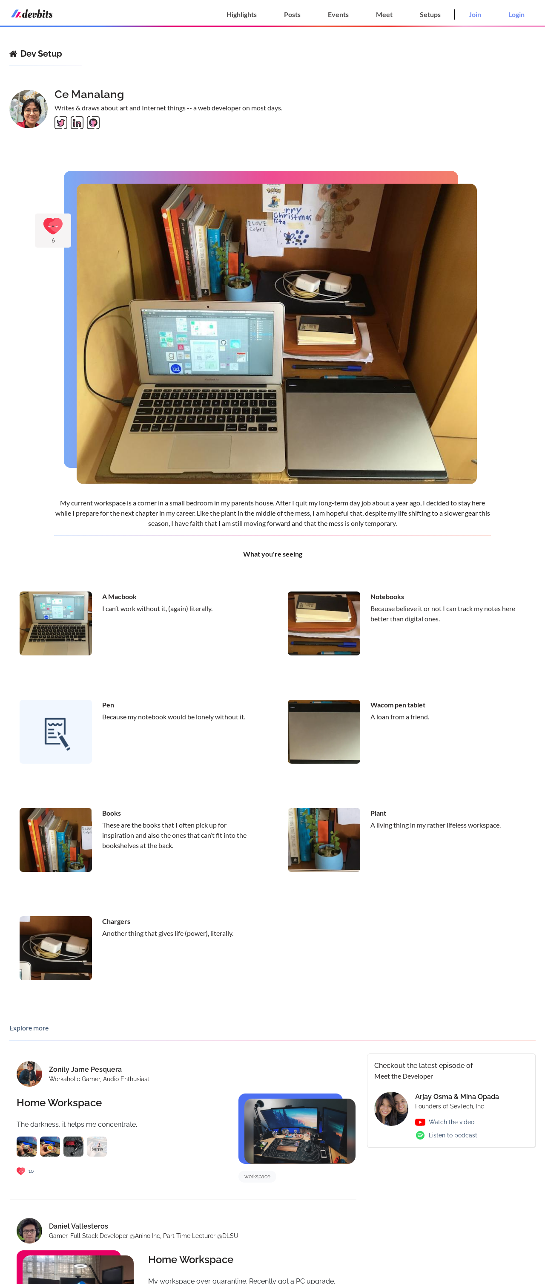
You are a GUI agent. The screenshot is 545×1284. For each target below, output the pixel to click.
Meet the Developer (403, 1076)
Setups (430, 14)
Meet (384, 14)
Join (475, 14)
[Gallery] (272, 331)
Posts (292, 14)
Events (338, 14)
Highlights (242, 14)
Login (516, 14)
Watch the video (451, 1122)
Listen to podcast (453, 1135)
